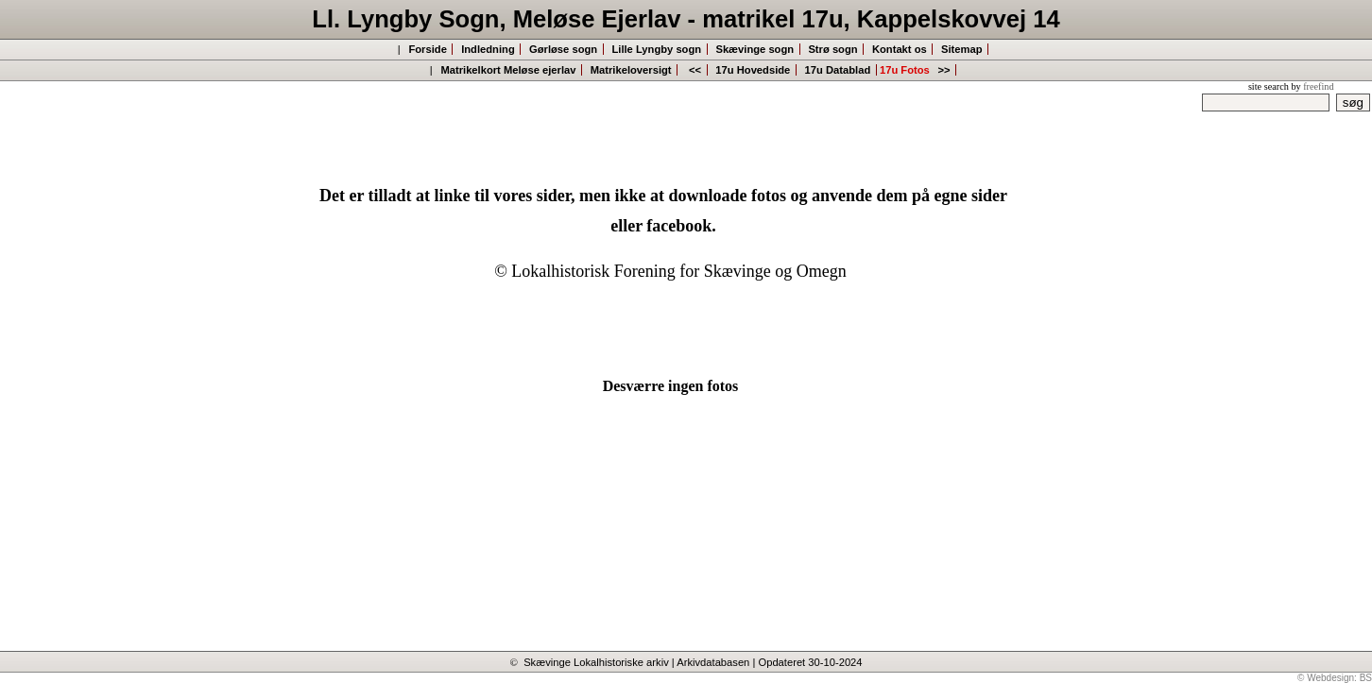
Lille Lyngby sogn (656, 49)
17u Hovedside (752, 70)
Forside (427, 49)
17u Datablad (836, 70)
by (1312, 86)
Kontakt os (899, 49)
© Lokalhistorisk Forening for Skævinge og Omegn (670, 271)
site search (1268, 86)
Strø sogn (832, 49)
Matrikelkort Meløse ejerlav (507, 70)
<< (695, 70)
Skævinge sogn (754, 49)
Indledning (488, 49)
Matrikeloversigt (631, 70)
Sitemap (962, 49)
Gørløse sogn (563, 49)
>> (944, 70)
